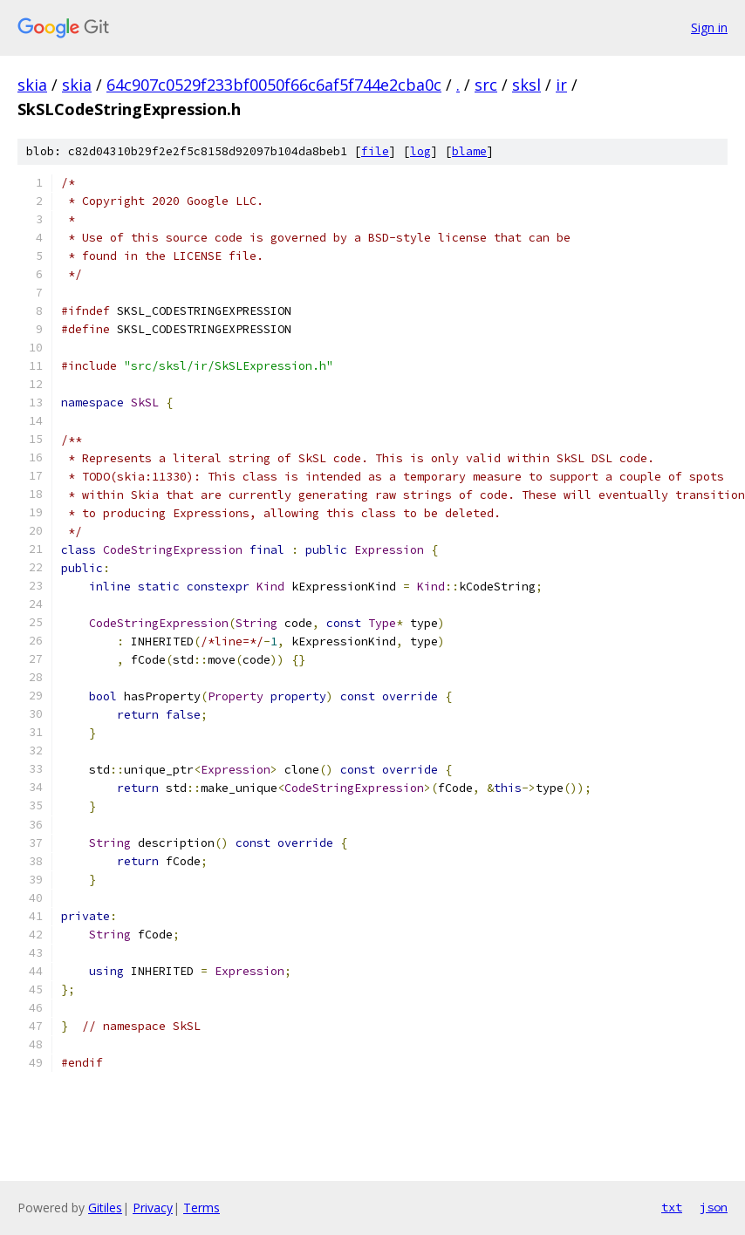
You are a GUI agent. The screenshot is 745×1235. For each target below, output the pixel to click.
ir (561, 84)
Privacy (153, 1207)
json (714, 1207)
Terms (201, 1207)
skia (32, 84)
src (486, 84)
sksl (526, 84)
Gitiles (105, 1207)
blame (469, 151)
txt (671, 1207)
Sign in (709, 27)
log (420, 151)
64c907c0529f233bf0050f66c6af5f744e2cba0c (273, 84)
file (375, 151)
